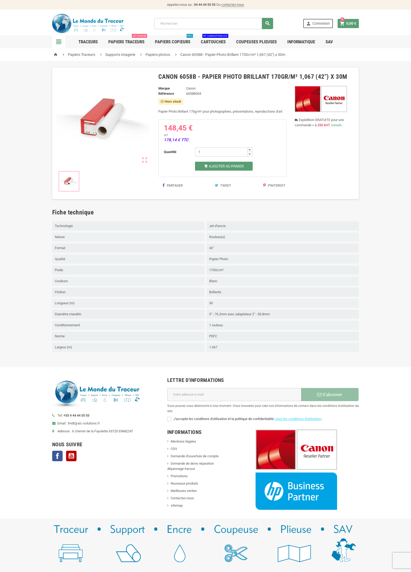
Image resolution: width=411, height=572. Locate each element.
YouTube (71, 456)
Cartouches (214, 39)
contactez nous (232, 5)
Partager (172, 185)
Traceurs (88, 41)
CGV (174, 449)
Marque (164, 88)
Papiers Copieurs (174, 39)
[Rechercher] (213, 23)
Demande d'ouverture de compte (195, 456)
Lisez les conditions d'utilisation (297, 419)
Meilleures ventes (184, 491)
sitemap (177, 505)
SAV (329, 41)
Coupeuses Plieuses (256, 41)
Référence (166, 94)
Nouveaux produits (184, 483)
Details (336, 125)
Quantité (170, 152)
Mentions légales (183, 441)
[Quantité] (221, 152)
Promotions (179, 476)
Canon (191, 88)
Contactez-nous (182, 498)
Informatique (301, 41)
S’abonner (329, 394)
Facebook (57, 456)
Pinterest (274, 185)
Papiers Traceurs (127, 39)
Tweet (223, 185)
